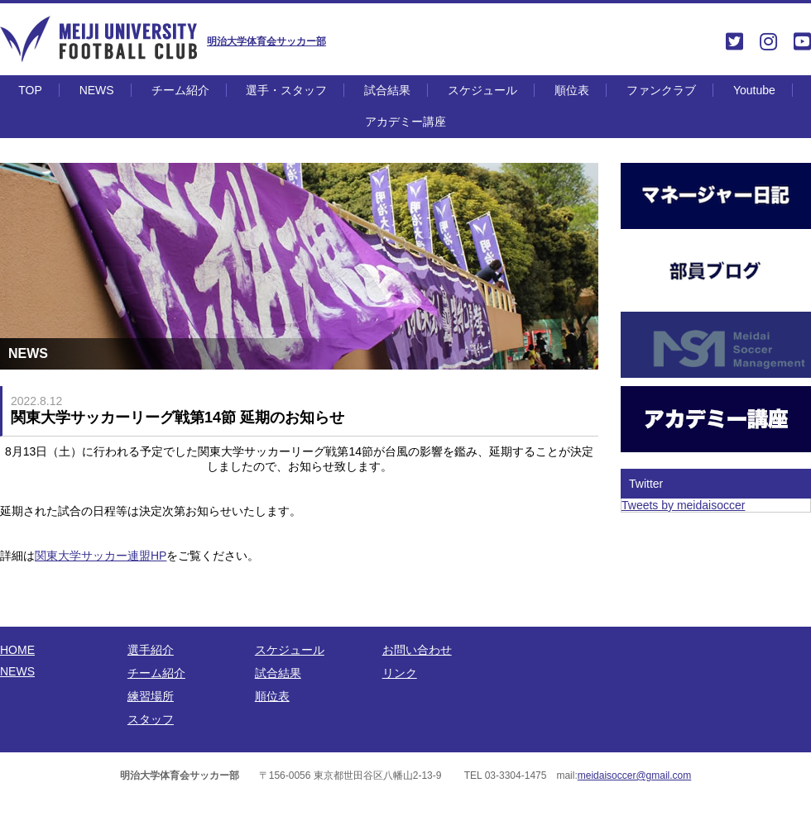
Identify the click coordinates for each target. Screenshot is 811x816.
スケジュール (482, 90)
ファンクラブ (661, 90)
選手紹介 (150, 649)
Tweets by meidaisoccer (683, 505)
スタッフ (150, 719)
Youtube (754, 90)
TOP (30, 90)
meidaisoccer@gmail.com (635, 775)
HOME (17, 649)
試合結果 (387, 90)
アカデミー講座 (405, 121)
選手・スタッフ (286, 90)
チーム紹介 (180, 90)
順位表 (571, 90)
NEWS (96, 90)
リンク (399, 673)
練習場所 (150, 696)
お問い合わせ (417, 649)
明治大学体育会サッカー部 (266, 41)
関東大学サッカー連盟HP (100, 555)
